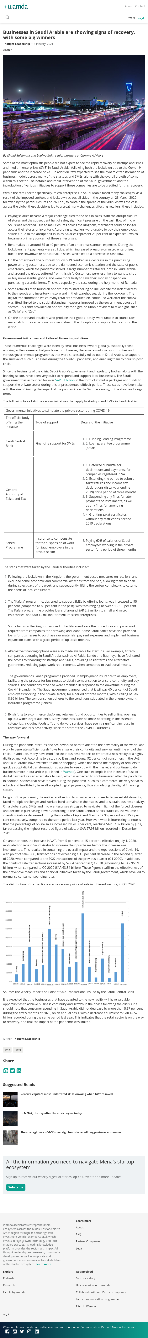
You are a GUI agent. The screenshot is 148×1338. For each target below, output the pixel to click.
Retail (18, 1050)
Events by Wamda (14, 1292)
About (128, 6)
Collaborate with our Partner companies (101, 1292)
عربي (141, 17)
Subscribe (15, 1187)
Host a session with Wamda (93, 1285)
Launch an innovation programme (97, 1299)
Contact (140, 6)
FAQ (78, 1234)
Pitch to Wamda (86, 1306)
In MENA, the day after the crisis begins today (51, 1113)
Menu (131, 17)
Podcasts (8, 1278)
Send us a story (85, 1278)
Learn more (43, 1264)
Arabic (7, 50)
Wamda (68, 772)
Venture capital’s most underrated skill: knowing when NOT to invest (67, 1094)
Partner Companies (88, 1241)
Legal (79, 1248)
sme (7, 1050)
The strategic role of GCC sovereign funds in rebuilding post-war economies (71, 1132)
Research (9, 1285)
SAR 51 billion (65, 380)
